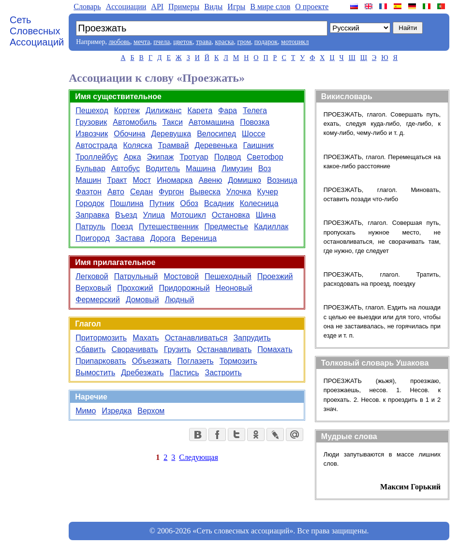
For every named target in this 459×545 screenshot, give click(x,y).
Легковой (91, 276)
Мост (142, 180)
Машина (201, 168)
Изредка (117, 411)
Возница (282, 180)
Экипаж (160, 157)
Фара (227, 110)
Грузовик (91, 122)
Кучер (267, 192)
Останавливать (224, 349)
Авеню (210, 180)
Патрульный (136, 276)
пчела (161, 41)
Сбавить (90, 349)
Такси (173, 122)
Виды (213, 6)
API (157, 6)
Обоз (189, 203)
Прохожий (135, 288)
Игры (236, 6)
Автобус (125, 168)
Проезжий (275, 276)
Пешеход (91, 110)
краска (224, 41)
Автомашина (211, 122)
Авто (115, 192)
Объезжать (152, 361)
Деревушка (171, 134)
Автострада (96, 145)
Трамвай (173, 145)
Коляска (137, 145)
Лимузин (237, 168)
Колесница (259, 203)
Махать (146, 338)
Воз (264, 168)
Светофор (265, 157)
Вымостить (95, 372)
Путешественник (168, 226)
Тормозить (238, 361)
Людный (179, 299)
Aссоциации (126, 6)
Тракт (117, 180)
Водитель (163, 168)
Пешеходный (228, 276)
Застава (130, 238)
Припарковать (100, 361)
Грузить (177, 349)
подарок (266, 41)
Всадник (219, 203)
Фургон (171, 192)
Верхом (150, 411)
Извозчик (91, 134)
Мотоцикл (188, 215)
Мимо (85, 411)
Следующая (198, 457)
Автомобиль (135, 122)
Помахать (274, 349)
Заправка (92, 215)
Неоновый (234, 288)
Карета (200, 110)
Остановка (231, 215)
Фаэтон (88, 192)
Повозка (254, 122)
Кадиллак (271, 226)
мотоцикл (295, 41)
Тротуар (193, 157)
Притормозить (101, 338)
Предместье (226, 226)
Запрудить (251, 338)
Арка (132, 157)
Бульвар (90, 168)
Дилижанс (163, 110)
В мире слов (270, 6)
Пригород (92, 238)
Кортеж (127, 110)
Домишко (244, 180)
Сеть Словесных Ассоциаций (37, 31)
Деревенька (215, 145)
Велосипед (216, 134)
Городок (89, 203)
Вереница (199, 238)
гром (244, 41)
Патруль (90, 226)
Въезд (126, 215)
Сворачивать (135, 349)
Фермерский (97, 299)
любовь (119, 41)
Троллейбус (96, 157)
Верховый (93, 288)
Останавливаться (196, 338)
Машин (88, 180)
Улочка (239, 192)
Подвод (227, 157)
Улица (154, 215)
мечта (141, 41)
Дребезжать (142, 372)
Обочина (129, 134)
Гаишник (258, 145)
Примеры (183, 6)
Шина (266, 215)
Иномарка (174, 180)
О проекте (311, 6)
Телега (255, 110)
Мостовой (181, 276)
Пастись (184, 372)
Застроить (223, 372)
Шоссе (253, 134)
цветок (182, 41)
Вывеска (205, 192)
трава (203, 41)
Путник (162, 203)
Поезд (122, 226)
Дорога (163, 238)
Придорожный (184, 288)
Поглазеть (196, 361)
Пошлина (126, 203)
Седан (141, 192)
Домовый (142, 299)
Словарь (87, 6)
